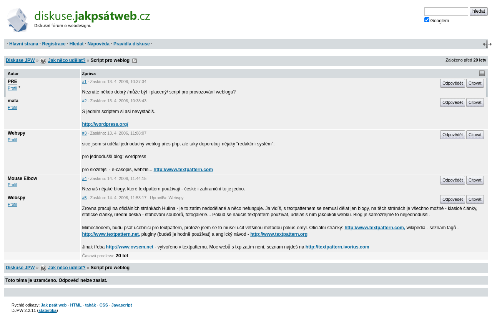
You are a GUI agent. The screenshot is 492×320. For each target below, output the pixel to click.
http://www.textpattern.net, (111, 234)
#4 (84, 178)
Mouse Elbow (22, 178)
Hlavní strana (23, 44)
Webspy (16, 133)
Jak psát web (53, 305)
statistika (47, 310)
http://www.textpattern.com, (375, 227)
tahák (90, 305)
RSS (134, 60)
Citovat (475, 83)
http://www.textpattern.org (279, 234)
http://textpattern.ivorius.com (337, 247)
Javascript (121, 305)
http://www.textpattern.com (183, 169)
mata (13, 100)
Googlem (436, 20)
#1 (84, 81)
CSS (104, 305)
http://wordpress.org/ (105, 124)
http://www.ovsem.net (130, 247)
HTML (75, 305)
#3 (84, 133)
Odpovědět (452, 83)
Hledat (77, 44)
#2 (84, 100)
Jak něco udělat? (66, 60)
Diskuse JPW (20, 60)
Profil (12, 88)
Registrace (53, 44)
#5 (84, 197)
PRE (12, 81)
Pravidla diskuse (131, 44)
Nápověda (99, 44)
